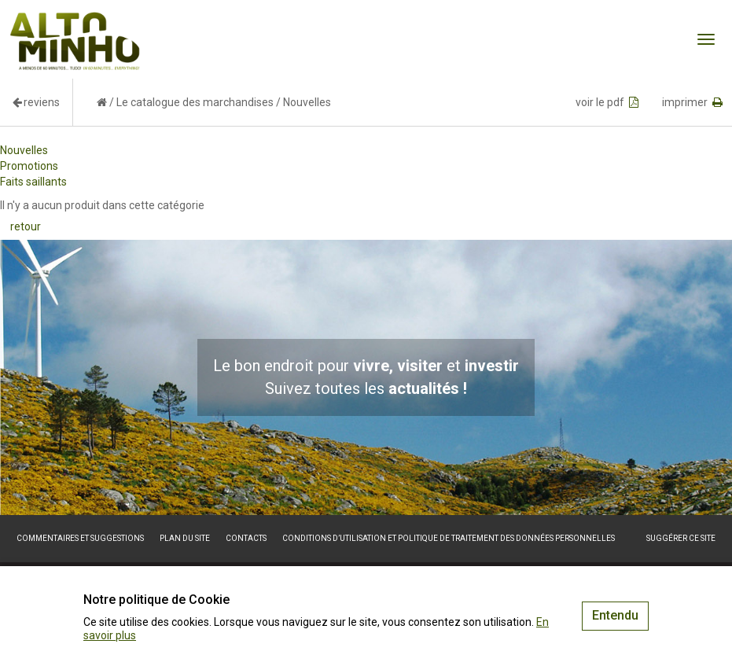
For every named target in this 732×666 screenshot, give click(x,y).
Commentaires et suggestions (80, 538)
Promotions (29, 166)
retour (25, 226)
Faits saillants (33, 181)
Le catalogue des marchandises (195, 102)
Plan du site (185, 538)
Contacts (246, 538)
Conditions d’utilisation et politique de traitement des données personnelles (448, 538)
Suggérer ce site (680, 538)
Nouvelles (24, 150)
